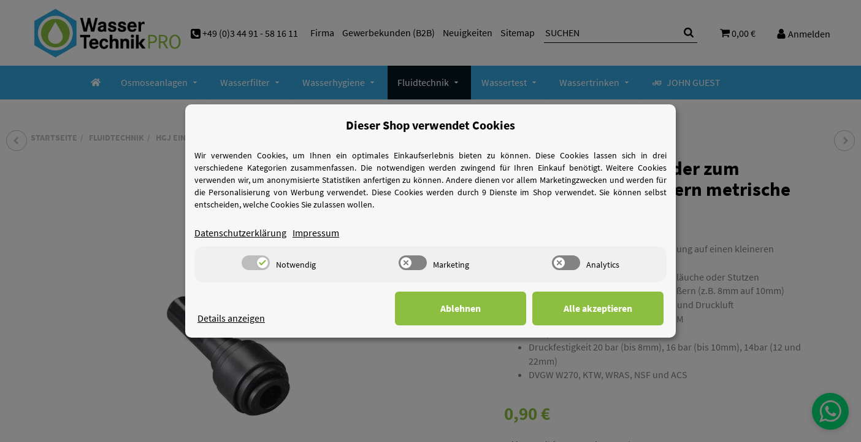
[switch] (256, 262)
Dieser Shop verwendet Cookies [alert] (430, 125)
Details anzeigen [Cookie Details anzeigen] (231, 318)
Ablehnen (473, 308)
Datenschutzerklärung (240, 233)
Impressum (316, 233)
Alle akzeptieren (602, 308)
